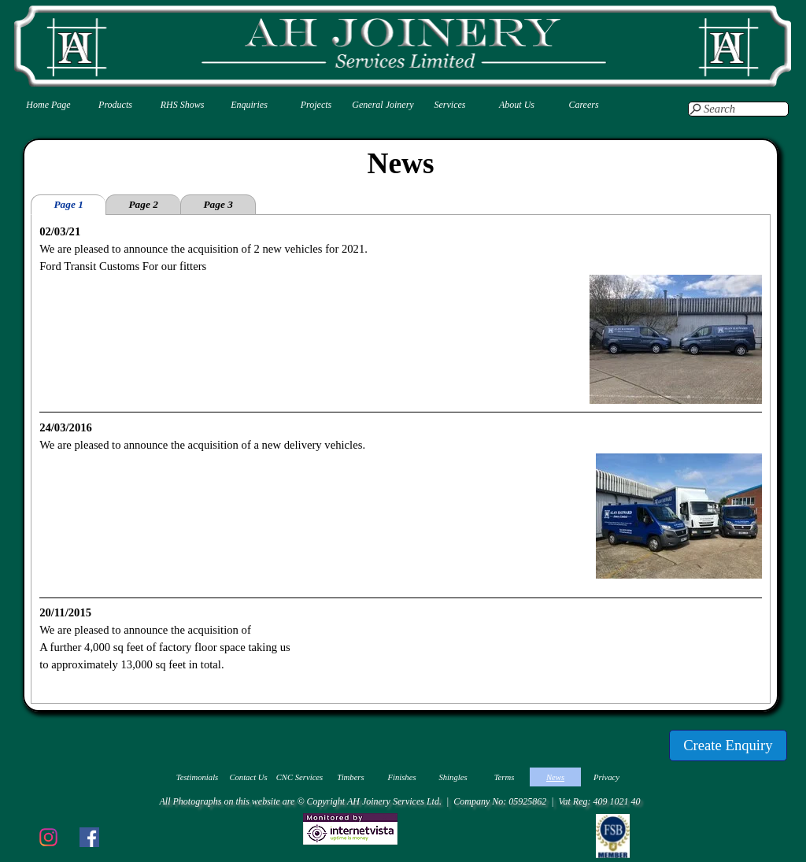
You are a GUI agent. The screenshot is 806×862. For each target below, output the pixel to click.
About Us (516, 104)
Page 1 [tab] (68, 204)
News (555, 777)
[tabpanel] (400, 459)
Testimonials (197, 777)
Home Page (48, 104)
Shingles (452, 777)
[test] (728, 745)
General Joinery (382, 104)
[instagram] (48, 836)
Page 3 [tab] (217, 204)
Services (450, 104)
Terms (504, 777)
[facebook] (89, 836)
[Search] (738, 109)
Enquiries (249, 104)
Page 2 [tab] (142, 204)
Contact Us (248, 777)
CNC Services (300, 777)
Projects (316, 104)
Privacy (606, 777)
